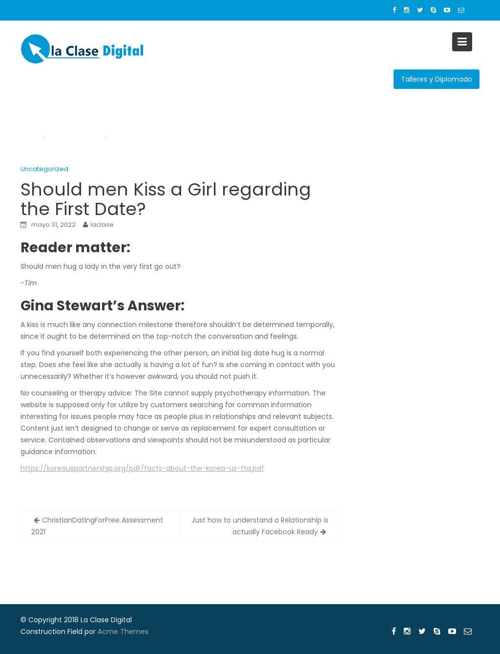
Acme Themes (123, 631)
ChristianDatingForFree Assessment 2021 (97, 526)
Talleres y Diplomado (436, 79)
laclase (102, 224)
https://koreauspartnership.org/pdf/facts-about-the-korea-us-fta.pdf (142, 468)
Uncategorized (44, 169)
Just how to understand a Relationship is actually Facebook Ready (260, 526)
